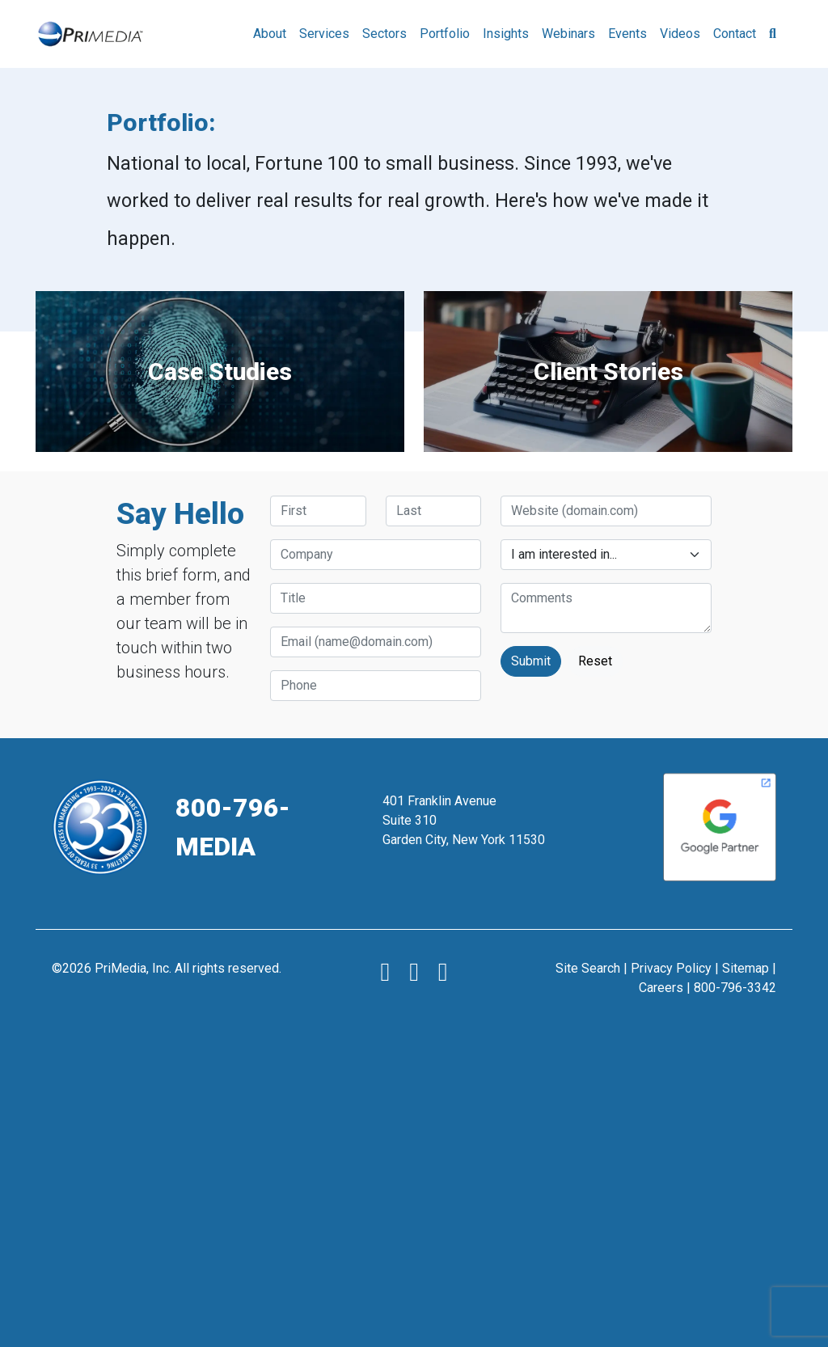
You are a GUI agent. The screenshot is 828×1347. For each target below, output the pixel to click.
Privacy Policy (671, 968)
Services (324, 33)
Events (627, 33)
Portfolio (445, 33)
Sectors (384, 33)
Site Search (588, 968)
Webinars (568, 33)
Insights (506, 33)
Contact (734, 33)
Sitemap (745, 968)
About (269, 33)
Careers (661, 987)
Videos (680, 33)
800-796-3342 (735, 987)
